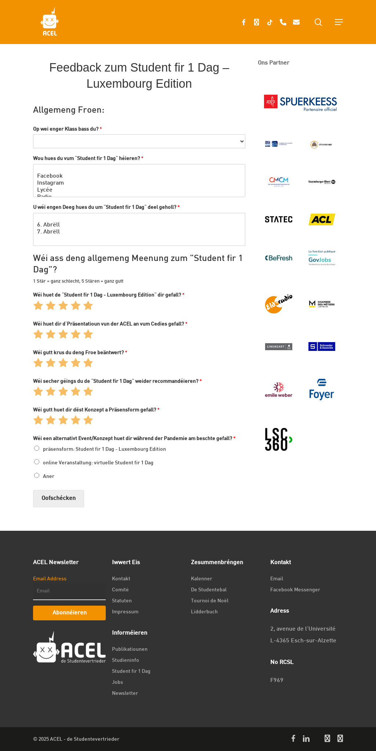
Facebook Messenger (295, 590)
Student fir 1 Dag (131, 671)
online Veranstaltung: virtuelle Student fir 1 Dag (98, 463)
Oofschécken (58, 498)
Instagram (139, 184)
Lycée (139, 191)
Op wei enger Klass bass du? (67, 129)
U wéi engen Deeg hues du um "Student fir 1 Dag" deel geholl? (106, 207)
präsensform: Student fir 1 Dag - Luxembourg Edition (104, 449)
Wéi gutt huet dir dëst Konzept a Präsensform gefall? (96, 410)
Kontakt (121, 579)
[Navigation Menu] (339, 22)
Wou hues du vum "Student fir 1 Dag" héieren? (88, 158)
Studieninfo (125, 660)
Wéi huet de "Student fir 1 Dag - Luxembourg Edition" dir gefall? (109, 295)
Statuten (122, 601)
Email (276, 579)
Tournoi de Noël (209, 601)
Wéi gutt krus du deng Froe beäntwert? (80, 353)
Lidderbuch (204, 612)
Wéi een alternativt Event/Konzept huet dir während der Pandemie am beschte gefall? (134, 438)
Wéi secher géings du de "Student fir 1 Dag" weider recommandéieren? (117, 381)
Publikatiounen (130, 649)
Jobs (117, 682)
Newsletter (125, 693)
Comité (120, 590)
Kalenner (201, 579)
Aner (48, 476)
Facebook (139, 177)
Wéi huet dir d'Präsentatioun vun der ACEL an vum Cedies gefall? (110, 324)
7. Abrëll (139, 232)
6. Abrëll (139, 225)
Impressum (125, 612)
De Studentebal (209, 590)
